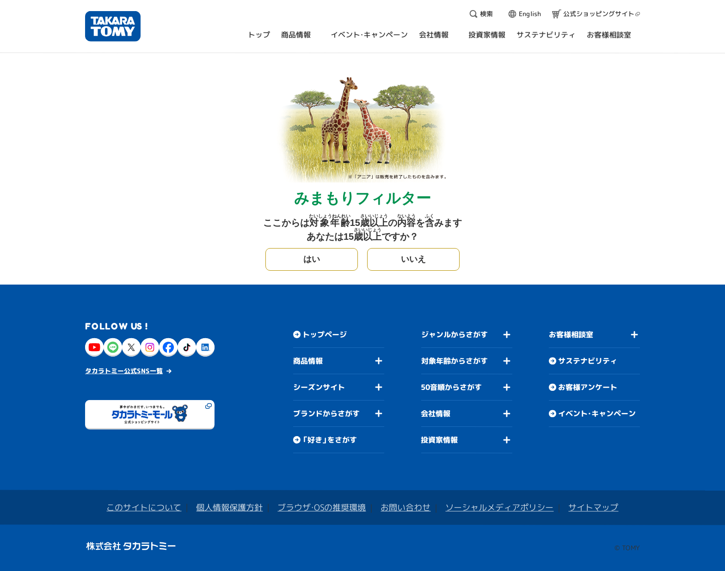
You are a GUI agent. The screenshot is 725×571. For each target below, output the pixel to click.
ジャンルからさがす (454, 334)
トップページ (324, 334)
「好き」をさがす (329, 440)
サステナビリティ (587, 361)
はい (311, 259)
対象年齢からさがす (454, 361)
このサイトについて (143, 507)
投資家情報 (439, 440)
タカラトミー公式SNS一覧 (124, 370)
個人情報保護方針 (229, 507)
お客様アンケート (587, 387)
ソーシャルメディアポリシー (499, 507)
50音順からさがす (451, 387)
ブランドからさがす (326, 413)
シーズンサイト (319, 387)
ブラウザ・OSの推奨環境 (321, 507)
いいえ (413, 259)
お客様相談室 (571, 334)
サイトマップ (593, 507)
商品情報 (308, 361)
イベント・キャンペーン (597, 413)
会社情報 (435, 413)
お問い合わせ (405, 507)
